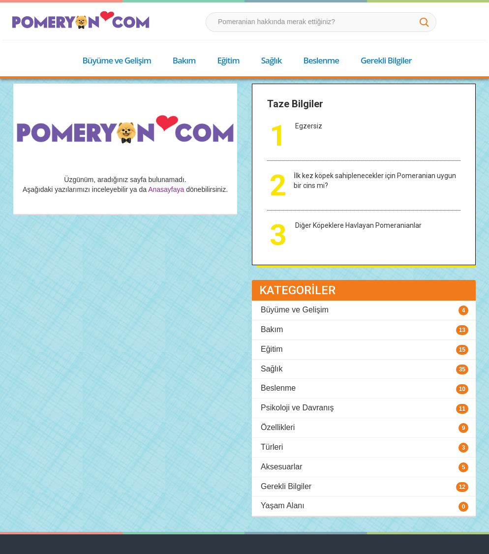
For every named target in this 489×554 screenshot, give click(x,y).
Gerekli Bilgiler (386, 60)
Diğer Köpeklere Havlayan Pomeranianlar (358, 225)
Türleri (272, 447)
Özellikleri (278, 427)
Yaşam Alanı (283, 505)
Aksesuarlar (281, 466)
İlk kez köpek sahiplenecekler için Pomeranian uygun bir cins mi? (375, 180)
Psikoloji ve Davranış (297, 407)
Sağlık (271, 60)
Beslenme (321, 60)
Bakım (184, 60)
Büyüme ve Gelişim (116, 60)
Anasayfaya (166, 189)
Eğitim (228, 60)
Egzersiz (308, 126)
